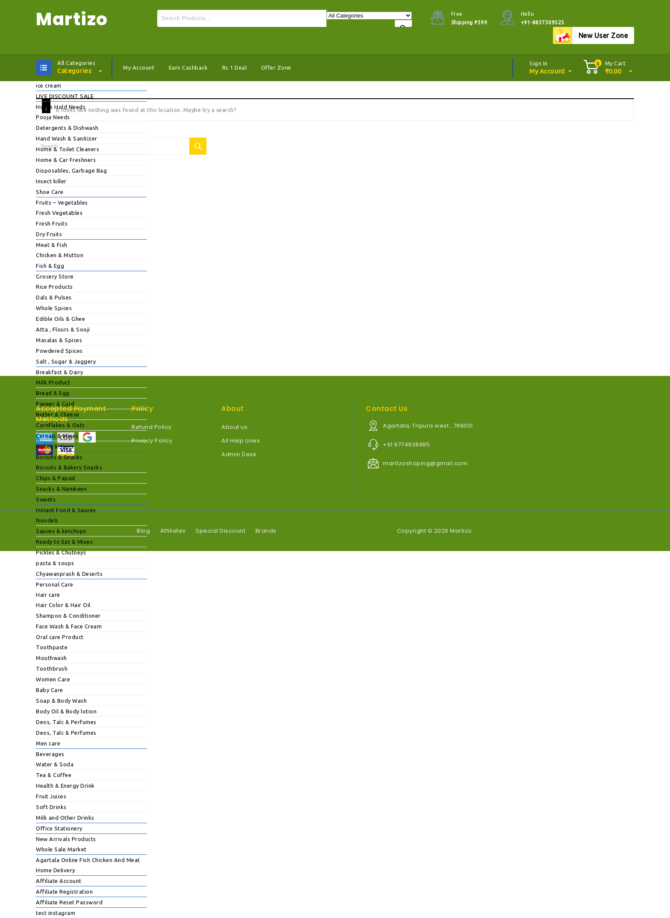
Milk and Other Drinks (65, 818)
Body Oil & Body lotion (66, 711)
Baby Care (49, 690)
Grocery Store (55, 276)
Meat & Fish (52, 245)
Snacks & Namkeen (61, 489)
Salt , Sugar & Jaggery (66, 361)
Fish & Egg (50, 266)
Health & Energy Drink (65, 786)
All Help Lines (240, 441)
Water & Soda (54, 764)
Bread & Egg (53, 393)
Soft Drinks (51, 807)
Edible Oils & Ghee (60, 319)
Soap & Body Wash (61, 701)
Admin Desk (238, 454)
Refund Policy (152, 427)
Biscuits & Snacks (59, 457)
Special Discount (220, 531)
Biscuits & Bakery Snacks (69, 467)
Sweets (46, 499)
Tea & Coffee (53, 775)
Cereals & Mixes (57, 436)
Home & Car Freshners (66, 160)
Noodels (47, 520)
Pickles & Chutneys (61, 552)
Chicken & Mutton (59, 255)
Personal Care (54, 584)
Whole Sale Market (61, 849)
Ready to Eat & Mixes (64, 542)
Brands (266, 531)
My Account (138, 67)
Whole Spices (54, 308)
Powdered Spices (59, 351)
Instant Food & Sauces (66, 510)
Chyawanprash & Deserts (69, 574)
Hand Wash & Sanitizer (66, 138)
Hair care (48, 595)
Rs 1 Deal (234, 67)
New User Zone (603, 35)
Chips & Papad (55, 478)
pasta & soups (55, 563)
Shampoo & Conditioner (68, 616)
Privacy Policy (152, 441)
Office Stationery (59, 828)
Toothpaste (52, 647)
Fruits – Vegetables (62, 202)
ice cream (49, 85)
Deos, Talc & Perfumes (66, 722)
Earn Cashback (188, 67)
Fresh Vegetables (59, 213)
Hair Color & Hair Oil (63, 605)
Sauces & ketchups (61, 531)
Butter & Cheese (57, 414)
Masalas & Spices (59, 340)
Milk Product (53, 382)
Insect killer (51, 181)
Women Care (53, 679)
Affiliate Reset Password (69, 902)
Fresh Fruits (52, 223)
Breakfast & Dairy (59, 372)
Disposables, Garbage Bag (71, 170)
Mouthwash (51, 658)
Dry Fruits (49, 234)
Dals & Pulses (54, 297)
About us (234, 427)
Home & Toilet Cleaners (67, 149)
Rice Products (54, 287)
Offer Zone (276, 67)
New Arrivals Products (66, 839)
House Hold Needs (60, 107)
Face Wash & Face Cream (69, 626)
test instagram (55, 913)
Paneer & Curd (55, 404)
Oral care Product (60, 637)
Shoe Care (50, 192)
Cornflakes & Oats (60, 425)
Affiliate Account (59, 881)
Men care (48, 743)
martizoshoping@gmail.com (425, 463)
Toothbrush (52, 669)
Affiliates (173, 531)
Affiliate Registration (64, 892)
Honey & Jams (54, 446)
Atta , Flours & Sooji (63, 329)
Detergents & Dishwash (67, 128)
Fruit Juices (51, 796)
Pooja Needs (53, 117)
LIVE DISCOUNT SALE (65, 96)
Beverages (50, 754)
